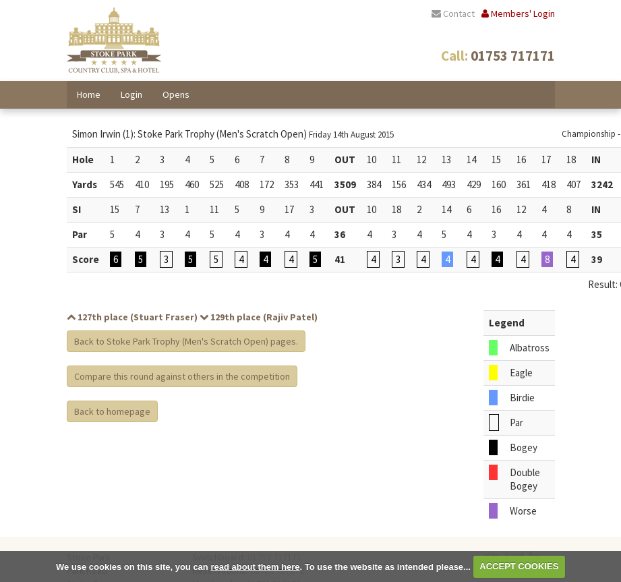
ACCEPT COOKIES (518, 566)
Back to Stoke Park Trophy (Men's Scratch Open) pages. (186, 341)
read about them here (254, 566)
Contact (453, 13)
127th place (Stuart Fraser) (132, 317)
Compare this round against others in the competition (182, 376)
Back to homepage (112, 411)
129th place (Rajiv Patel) (259, 317)
